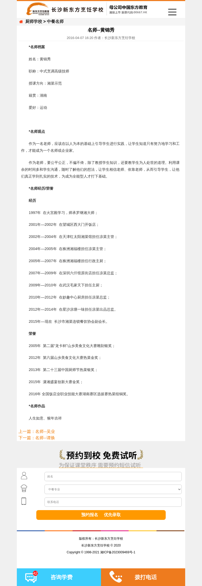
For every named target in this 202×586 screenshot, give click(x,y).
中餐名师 (55, 21)
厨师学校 (33, 21)
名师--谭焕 (45, 438)
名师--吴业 (45, 431)
